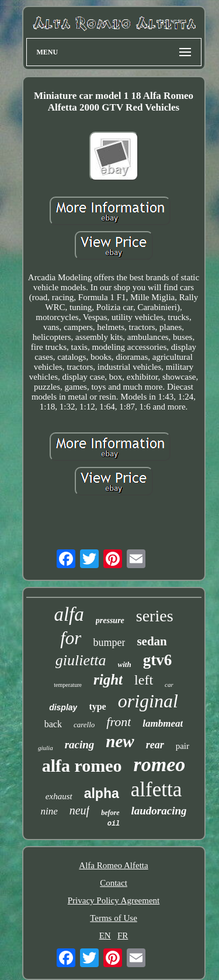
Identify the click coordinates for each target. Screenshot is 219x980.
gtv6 (157, 660)
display (63, 707)
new (120, 741)
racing (80, 744)
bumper (109, 642)
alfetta (156, 789)
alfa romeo (82, 765)
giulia (45, 747)
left (143, 679)
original (148, 700)
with (124, 664)
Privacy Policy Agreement (113, 900)
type (97, 706)
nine (48, 811)
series (154, 616)
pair (182, 746)
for (70, 638)
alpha (101, 793)
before (110, 813)
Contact (113, 883)
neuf (79, 810)
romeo (160, 764)
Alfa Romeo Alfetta (113, 865)
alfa (69, 614)
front (118, 721)
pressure (110, 620)
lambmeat (162, 723)
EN (105, 935)
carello (84, 724)
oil (113, 824)
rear (155, 745)
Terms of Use (113, 918)
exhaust (59, 796)
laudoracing (159, 810)
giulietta (80, 660)
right (108, 679)
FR (122, 935)
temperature (68, 685)
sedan (151, 641)
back (53, 724)
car (169, 684)
